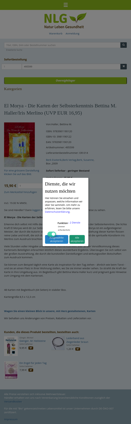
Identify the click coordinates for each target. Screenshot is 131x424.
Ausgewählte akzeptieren (56, 239)
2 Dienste (74, 222)
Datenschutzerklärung (57, 211)
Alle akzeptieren (77, 239)
